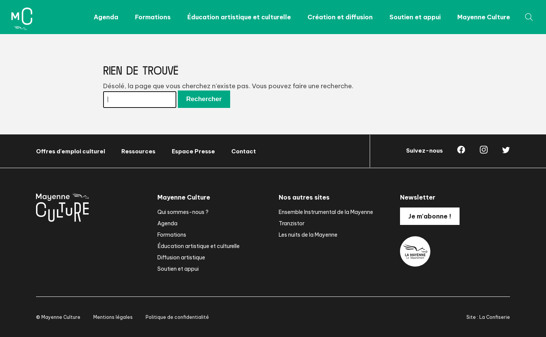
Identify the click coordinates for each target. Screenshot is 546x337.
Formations (153, 17)
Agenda (106, 17)
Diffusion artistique (181, 257)
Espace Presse (193, 151)
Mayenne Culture (483, 17)
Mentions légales (113, 317)
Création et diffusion (340, 17)
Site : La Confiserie (488, 317)
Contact (243, 151)
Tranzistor (291, 223)
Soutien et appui (415, 17)
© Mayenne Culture (58, 317)
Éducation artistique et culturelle (239, 17)
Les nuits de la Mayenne (308, 234)
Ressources (138, 151)
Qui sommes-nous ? (183, 212)
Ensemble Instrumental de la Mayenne (326, 212)
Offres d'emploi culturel (70, 151)
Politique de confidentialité (177, 317)
